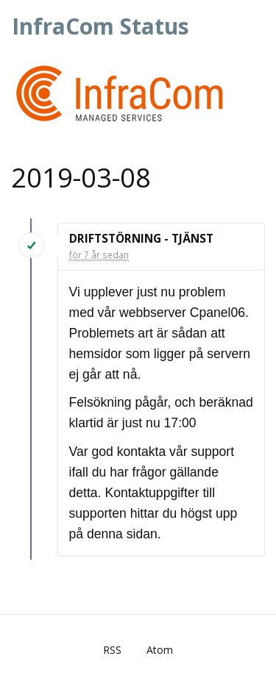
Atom (159, 650)
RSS (112, 650)
